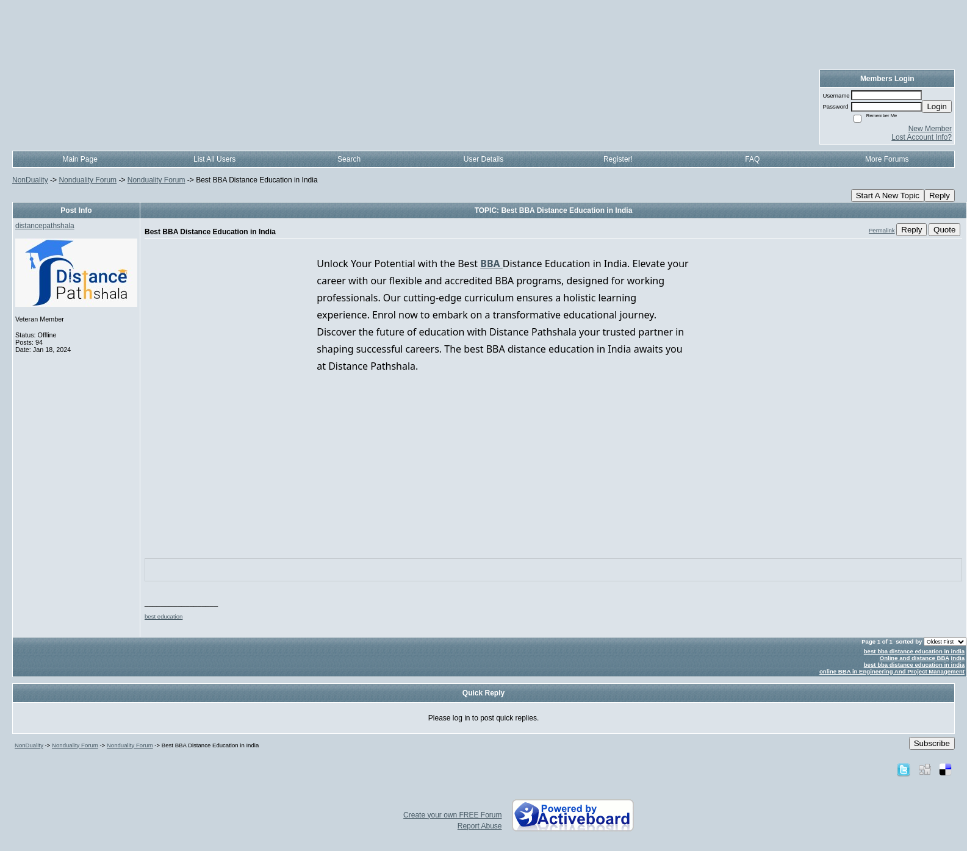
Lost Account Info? (921, 137)
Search (349, 159)
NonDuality (30, 180)
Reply (939, 195)
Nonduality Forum (88, 180)
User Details (483, 159)
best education (163, 616)
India (958, 658)
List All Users (214, 159)
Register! (618, 159)
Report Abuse (480, 826)
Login (937, 106)
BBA (491, 263)
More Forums (886, 159)
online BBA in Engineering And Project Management (892, 671)
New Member (930, 128)
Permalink (882, 230)
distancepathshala (44, 225)
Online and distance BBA (914, 658)
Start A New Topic (887, 195)
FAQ (752, 159)
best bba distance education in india (914, 651)
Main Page (80, 159)
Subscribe (932, 743)
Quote (944, 229)
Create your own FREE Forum (452, 815)
